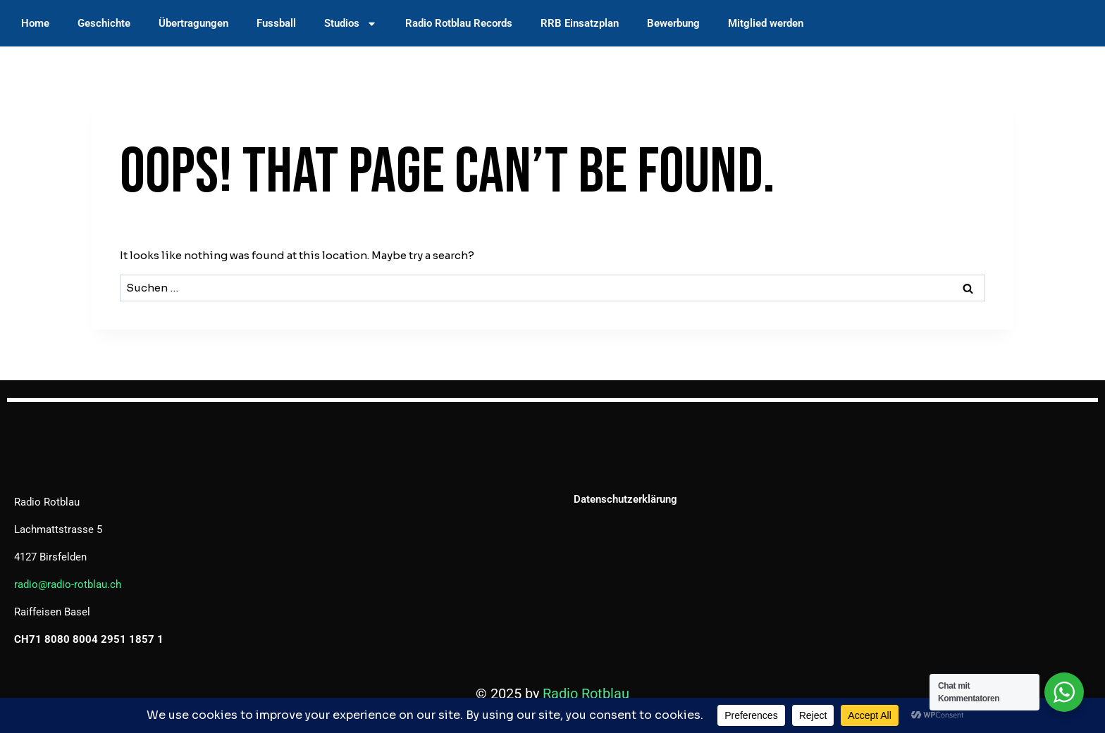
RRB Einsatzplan (580, 23)
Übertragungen (193, 23)
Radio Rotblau (586, 693)
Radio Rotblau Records (458, 23)
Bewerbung (673, 23)
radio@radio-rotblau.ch (67, 584)
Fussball (276, 23)
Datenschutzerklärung (625, 499)
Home (35, 23)
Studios (350, 23)
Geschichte (104, 23)
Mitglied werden (765, 23)
